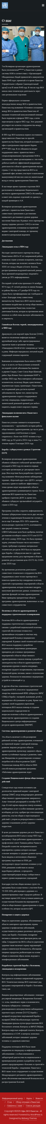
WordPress (35, 1114)
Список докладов (33, 1105)
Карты (29, 1098)
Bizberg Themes (29, 1118)
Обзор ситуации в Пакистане (28, 1102)
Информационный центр (12, 1098)
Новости (39, 1098)
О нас (9, 1102)
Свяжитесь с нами (14, 1105)
